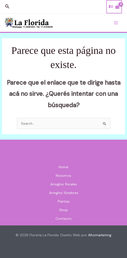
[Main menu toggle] (116, 23)
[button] (7, 6)
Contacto (64, 218)
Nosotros (63, 175)
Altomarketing (99, 235)
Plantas (64, 201)
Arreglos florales (63, 184)
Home (63, 167)
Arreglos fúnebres (63, 192)
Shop (63, 210)
